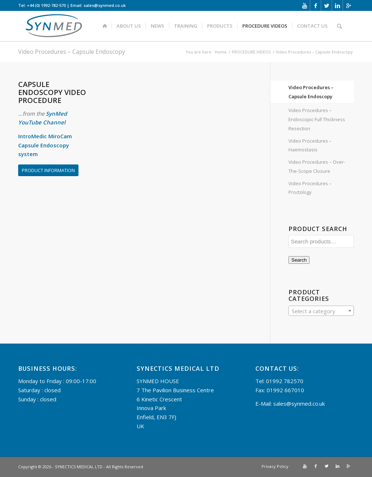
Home (221, 52)
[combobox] (321, 311)
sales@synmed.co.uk (299, 403)
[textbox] (321, 311)
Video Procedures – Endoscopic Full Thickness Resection (316, 119)
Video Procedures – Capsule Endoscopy (71, 52)
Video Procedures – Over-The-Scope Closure (316, 166)
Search (299, 260)
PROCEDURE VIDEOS (251, 52)
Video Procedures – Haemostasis (310, 145)
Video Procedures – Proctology (310, 188)
